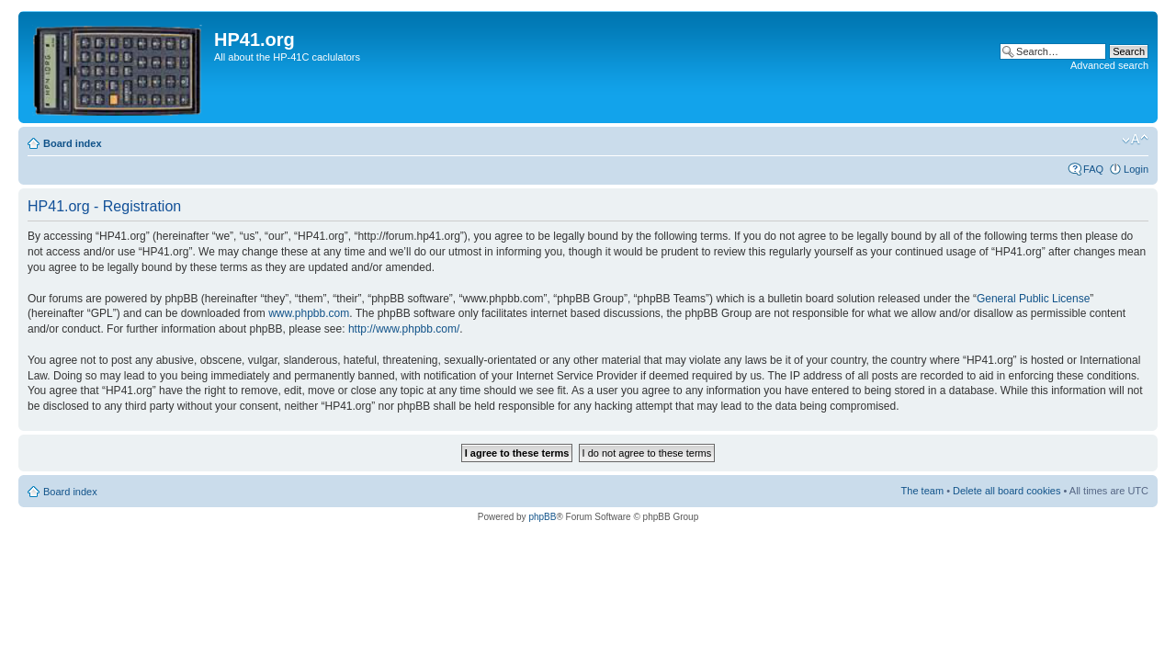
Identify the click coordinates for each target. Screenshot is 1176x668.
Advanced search (1109, 65)
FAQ (1093, 169)
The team (922, 490)
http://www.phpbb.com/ (403, 329)
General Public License (1033, 298)
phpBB (542, 517)
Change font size (1135, 139)
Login (1136, 169)
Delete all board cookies (1006, 490)
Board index (72, 143)
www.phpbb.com (308, 313)
